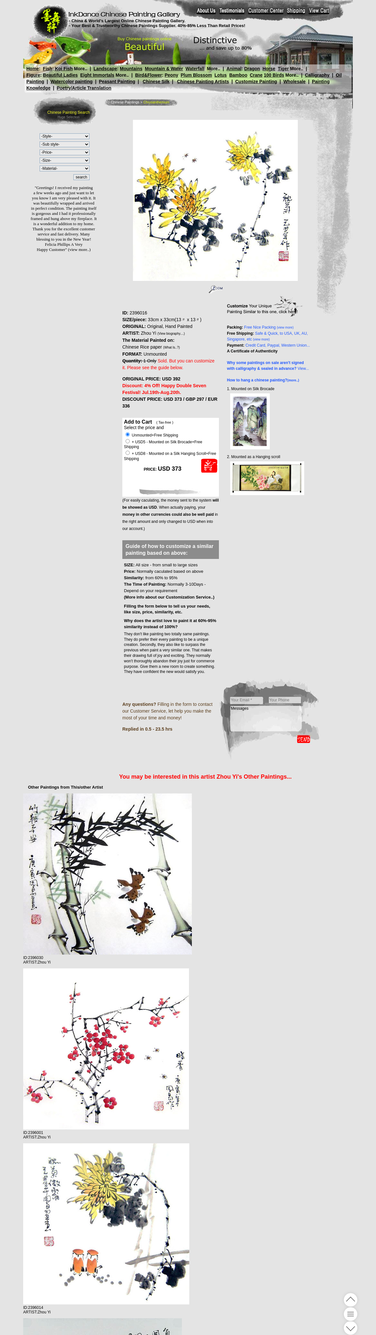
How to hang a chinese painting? (263, 380)
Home (32, 68)
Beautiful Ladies (60, 75)
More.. (80, 68)
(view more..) (79, 249)
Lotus (220, 75)
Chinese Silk (156, 81)
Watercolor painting (72, 81)
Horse (268, 68)
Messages (266, 719)
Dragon (252, 68)
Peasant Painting (117, 81)
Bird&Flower (148, 75)
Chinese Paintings (125, 102)
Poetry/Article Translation (84, 88)
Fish (47, 68)
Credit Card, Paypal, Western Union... (277, 345)
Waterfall (194, 68)
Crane (256, 75)
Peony (171, 75)
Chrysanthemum (156, 102)
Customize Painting (256, 81)
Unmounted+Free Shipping (152, 435)
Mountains (131, 68)
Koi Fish (64, 68)
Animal (233, 68)
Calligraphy (317, 75)
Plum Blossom (196, 75)
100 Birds (274, 75)
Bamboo (238, 75)
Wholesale (294, 81)
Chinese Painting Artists (203, 81)
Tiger (283, 68)
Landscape (105, 68)
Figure (33, 75)
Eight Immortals (97, 75)
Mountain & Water (164, 68)
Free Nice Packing (269, 327)
